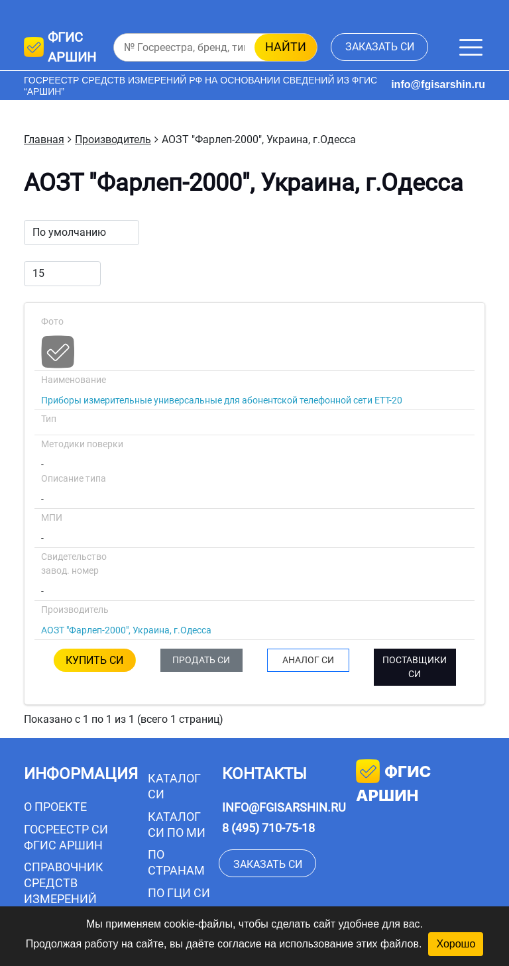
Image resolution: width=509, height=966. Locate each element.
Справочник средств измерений (63, 883)
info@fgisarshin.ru (438, 84)
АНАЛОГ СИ (308, 660)
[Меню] (471, 47)
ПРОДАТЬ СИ (201, 660)
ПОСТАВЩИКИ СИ (414, 667)
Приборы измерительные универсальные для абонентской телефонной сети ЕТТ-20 (221, 400)
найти (285, 47)
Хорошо (455, 943)
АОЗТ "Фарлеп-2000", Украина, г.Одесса (126, 630)
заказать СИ (379, 46)
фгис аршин (393, 782)
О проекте (55, 807)
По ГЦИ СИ (179, 893)
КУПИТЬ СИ (94, 660)
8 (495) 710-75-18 (268, 828)
